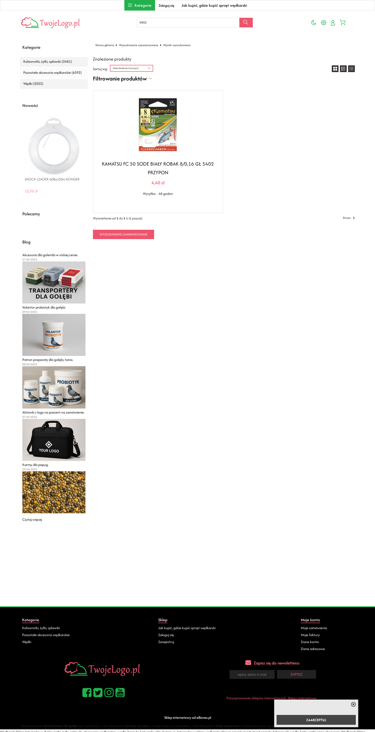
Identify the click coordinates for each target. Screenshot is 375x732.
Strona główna (104, 45)
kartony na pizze (137, 725)
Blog (26, 242)
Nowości (30, 105)
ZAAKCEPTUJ (316, 719)
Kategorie (31, 47)
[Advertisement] (187, 570)
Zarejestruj (166, 641)
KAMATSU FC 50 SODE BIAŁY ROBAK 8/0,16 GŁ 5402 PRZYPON (158, 168)
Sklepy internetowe (302, 697)
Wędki (26, 641)
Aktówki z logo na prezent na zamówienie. (53, 412)
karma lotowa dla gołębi (60, 725)
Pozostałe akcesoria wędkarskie (46, 634)
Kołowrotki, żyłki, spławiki (41, 627)
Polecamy (31, 214)
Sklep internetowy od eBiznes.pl (187, 717)
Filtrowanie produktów (120, 78)
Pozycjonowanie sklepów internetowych (256, 697)
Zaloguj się (166, 5)
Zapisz (296, 674)
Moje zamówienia (314, 627)
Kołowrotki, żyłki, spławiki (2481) (47, 61)
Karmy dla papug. (35, 464)
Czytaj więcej (32, 519)
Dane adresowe (313, 648)
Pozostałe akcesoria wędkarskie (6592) (52, 72)
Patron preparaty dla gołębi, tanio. (47, 359)
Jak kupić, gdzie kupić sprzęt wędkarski (214, 5)
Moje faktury (310, 634)
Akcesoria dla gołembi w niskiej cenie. (50, 254)
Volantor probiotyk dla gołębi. (44, 307)
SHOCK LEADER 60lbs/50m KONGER (52, 179)
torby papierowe (227, 725)
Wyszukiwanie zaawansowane (138, 45)
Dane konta (310, 641)
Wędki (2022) (33, 83)
